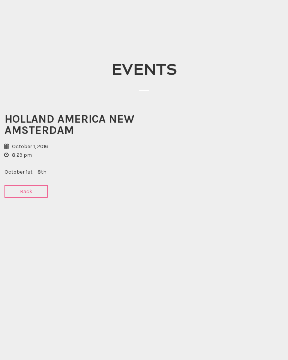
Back (26, 191)
